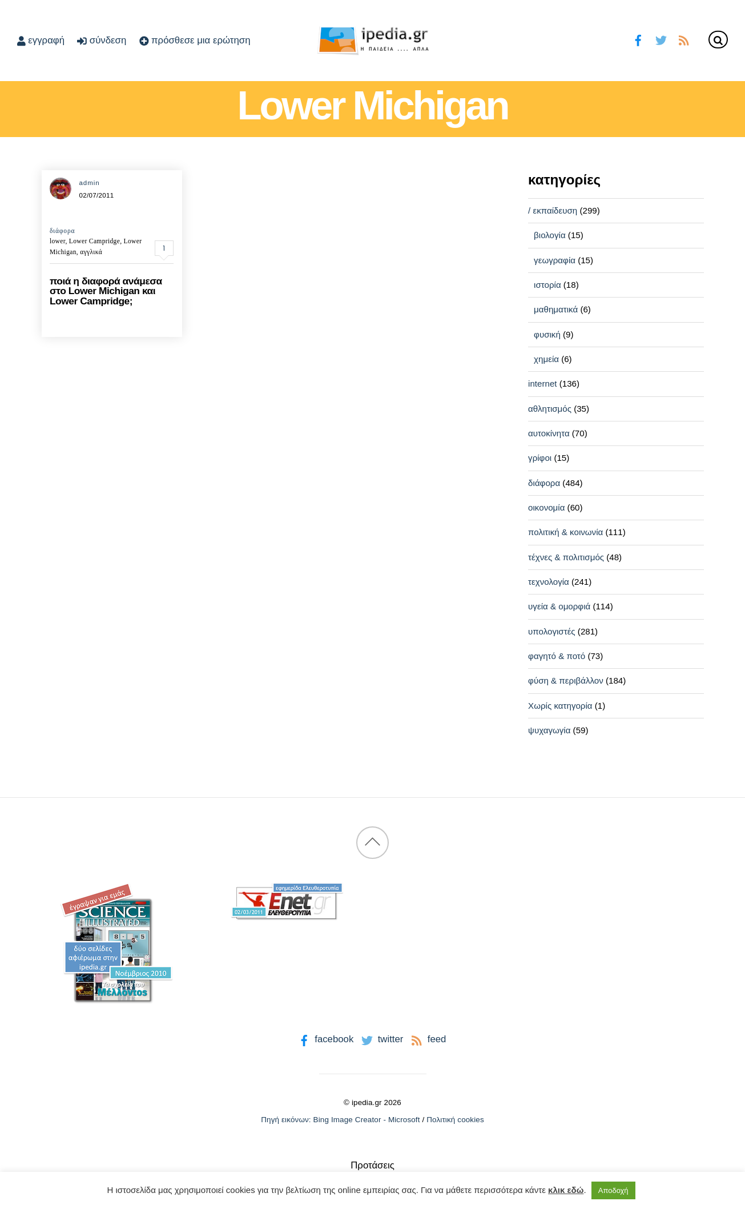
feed (427, 1039)
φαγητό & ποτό (556, 656)
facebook (325, 1039)
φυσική (547, 334)
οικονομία (546, 507)
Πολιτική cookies (455, 1119)
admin (89, 182)
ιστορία (547, 285)
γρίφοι (539, 458)
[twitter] (660, 39)
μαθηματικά (556, 309)
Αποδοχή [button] (613, 1190)
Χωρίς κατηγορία (560, 705)
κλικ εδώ (565, 1190)
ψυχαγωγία (549, 730)
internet (542, 383)
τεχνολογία (548, 582)
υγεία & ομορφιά (559, 606)
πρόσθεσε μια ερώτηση (195, 40)
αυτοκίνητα (549, 433)
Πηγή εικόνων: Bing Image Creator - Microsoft (340, 1119)
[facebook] (638, 39)
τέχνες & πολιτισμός (566, 557)
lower (58, 241)
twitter (381, 1039)
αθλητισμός (549, 408)
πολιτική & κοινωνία (565, 532)
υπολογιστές (551, 631)
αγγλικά (91, 251)
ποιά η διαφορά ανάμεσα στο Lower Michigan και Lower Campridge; (106, 291)
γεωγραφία (554, 260)
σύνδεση (101, 40)
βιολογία (550, 235)
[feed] (683, 39)
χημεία (546, 359)
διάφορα (62, 230)
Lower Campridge (94, 241)
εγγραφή (41, 40)
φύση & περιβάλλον (565, 680)
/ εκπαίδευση (552, 210)
